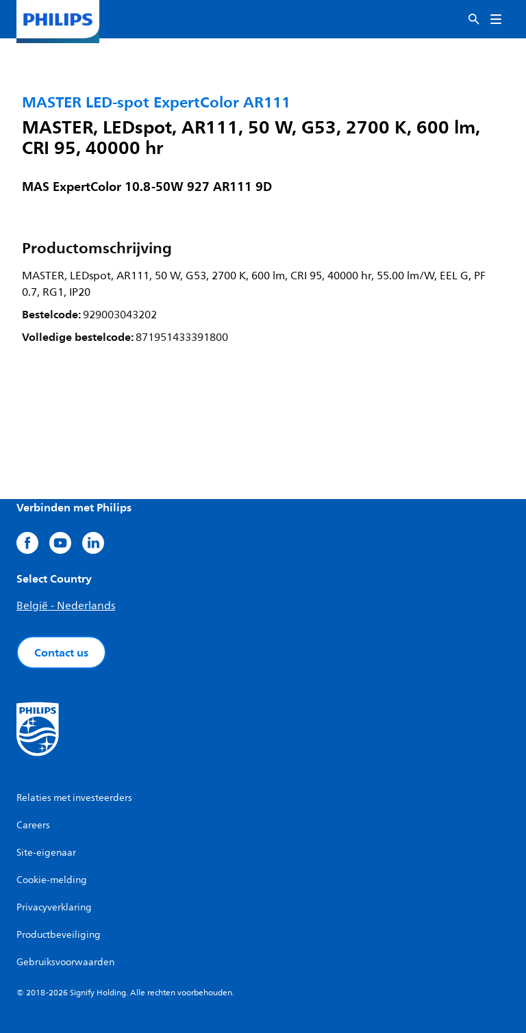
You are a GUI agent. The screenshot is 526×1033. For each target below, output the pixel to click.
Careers (33, 825)
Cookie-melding (51, 880)
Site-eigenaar (46, 852)
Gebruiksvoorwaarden (65, 962)
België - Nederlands (65, 606)
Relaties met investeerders (74, 798)
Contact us (61, 652)
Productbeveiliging (58, 935)
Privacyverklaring (54, 907)
